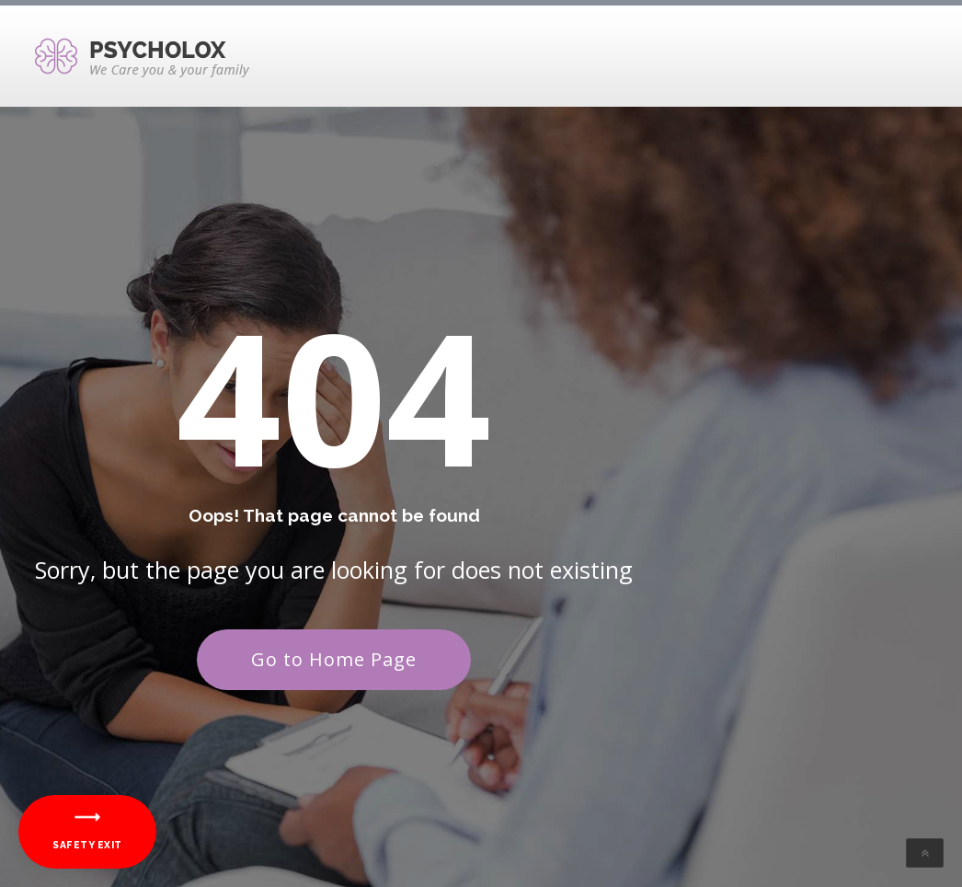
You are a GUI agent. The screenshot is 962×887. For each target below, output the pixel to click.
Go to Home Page (334, 659)
